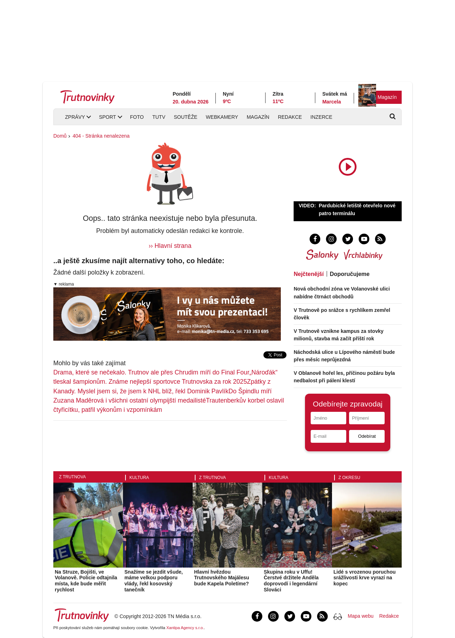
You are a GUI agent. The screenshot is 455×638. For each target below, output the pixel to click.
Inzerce (321, 117)
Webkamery (222, 117)
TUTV (158, 117)
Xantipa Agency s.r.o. (185, 628)
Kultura (139, 477)
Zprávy (75, 117)
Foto (137, 117)
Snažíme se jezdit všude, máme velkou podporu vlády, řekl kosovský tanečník (153, 580)
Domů (59, 136)
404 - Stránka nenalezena (101, 136)
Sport (107, 117)
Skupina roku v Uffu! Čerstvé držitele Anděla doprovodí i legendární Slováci (291, 580)
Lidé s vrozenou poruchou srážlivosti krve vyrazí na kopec (364, 578)
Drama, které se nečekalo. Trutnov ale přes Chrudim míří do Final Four (151, 372)
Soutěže (185, 117)
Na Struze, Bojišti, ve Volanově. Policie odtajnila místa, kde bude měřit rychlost (86, 580)
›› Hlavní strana (170, 245)
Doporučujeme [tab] (350, 274)
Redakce (290, 117)
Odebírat (367, 436)
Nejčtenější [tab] (308, 274)
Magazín (387, 97)
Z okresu (349, 477)
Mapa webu (360, 616)
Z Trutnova (72, 476)
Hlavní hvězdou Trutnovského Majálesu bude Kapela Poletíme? (221, 578)
